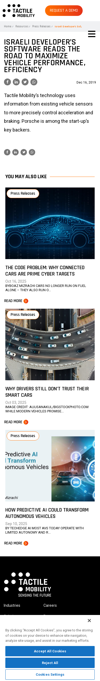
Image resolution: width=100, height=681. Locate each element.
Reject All (50, 663)
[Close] (89, 620)
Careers (50, 605)
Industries (12, 605)
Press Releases (41, 26)
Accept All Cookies (50, 651)
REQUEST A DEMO (64, 10)
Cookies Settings (50, 674)
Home (7, 26)
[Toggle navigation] (91, 34)
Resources (21, 26)
